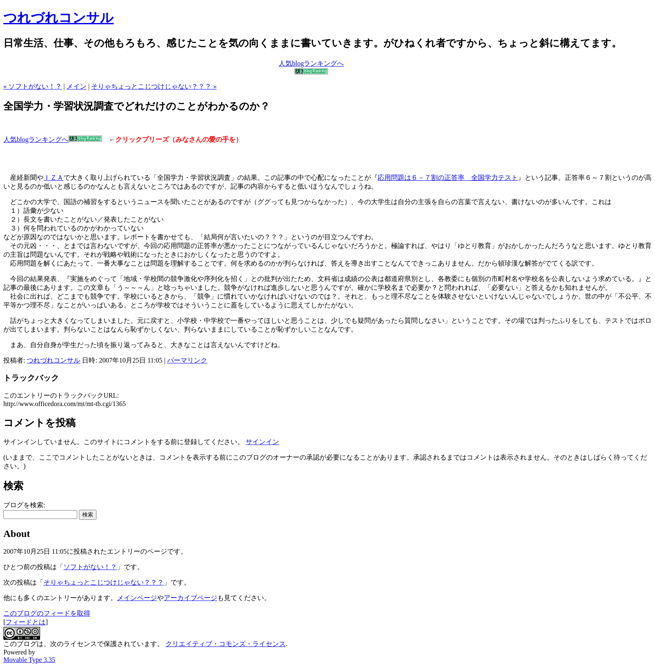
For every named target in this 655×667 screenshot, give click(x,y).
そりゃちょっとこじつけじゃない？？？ (103, 582)
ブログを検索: (24, 505)
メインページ (137, 597)
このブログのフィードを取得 (46, 613)
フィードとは (25, 622)
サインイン (262, 441)
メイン (76, 86)
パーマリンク (187, 360)
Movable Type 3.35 (29, 659)
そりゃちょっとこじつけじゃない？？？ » (153, 86)
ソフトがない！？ (90, 566)
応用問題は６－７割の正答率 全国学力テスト (448, 177)
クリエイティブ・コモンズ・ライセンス (225, 643)
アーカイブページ (190, 597)
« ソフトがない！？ (32, 86)
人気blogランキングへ (52, 139)
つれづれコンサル (58, 17)
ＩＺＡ (53, 177)
